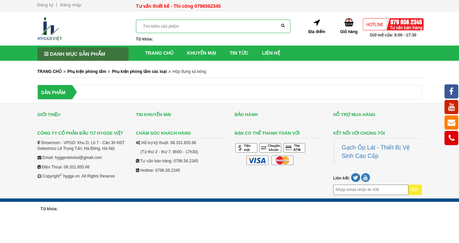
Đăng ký (45, 5)
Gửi (414, 189)
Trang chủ (159, 53)
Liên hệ (271, 53)
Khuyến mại (201, 53)
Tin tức (239, 53)
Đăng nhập (70, 5)
